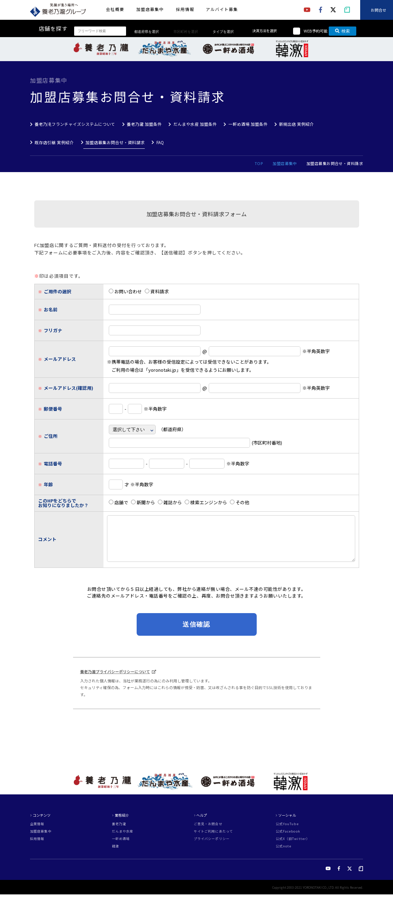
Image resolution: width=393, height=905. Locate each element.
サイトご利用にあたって (213, 842)
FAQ (160, 142)
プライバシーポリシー (212, 849)
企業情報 (37, 834)
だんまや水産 (122, 842)
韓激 (115, 856)
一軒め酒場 (121, 849)
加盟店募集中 (150, 9)
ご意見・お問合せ (208, 834)
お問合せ (378, 9)
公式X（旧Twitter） (293, 849)
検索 (342, 31)
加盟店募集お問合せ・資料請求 (115, 142)
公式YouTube (287, 834)
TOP (259, 163)
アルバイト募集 (222, 9)
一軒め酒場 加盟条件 (248, 124)
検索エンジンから (206, 502)
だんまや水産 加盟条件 (195, 124)
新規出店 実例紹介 (296, 124)
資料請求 (157, 291)
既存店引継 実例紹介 (54, 142)
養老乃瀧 (119, 834)
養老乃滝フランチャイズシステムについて (75, 124)
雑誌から (170, 502)
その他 (239, 502)
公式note (284, 856)
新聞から (143, 502)
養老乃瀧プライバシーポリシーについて (115, 682)
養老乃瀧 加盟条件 (144, 124)
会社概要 (115, 9)
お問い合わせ (125, 291)
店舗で (118, 502)
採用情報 (185, 9)
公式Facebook (288, 842)
